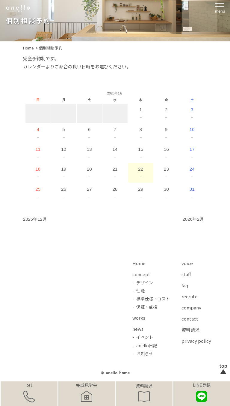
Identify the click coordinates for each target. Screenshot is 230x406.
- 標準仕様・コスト (151, 299)
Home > (31, 48)
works (138, 318)
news (137, 329)
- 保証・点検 (144, 307)
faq (184, 285)
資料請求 (144, 386)
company (191, 307)
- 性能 (138, 291)
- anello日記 (144, 345)
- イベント (142, 337)
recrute (189, 296)
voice (187, 263)
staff (186, 274)
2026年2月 (193, 219)
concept (141, 274)
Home (139, 263)
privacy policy (196, 341)
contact (189, 318)
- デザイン (142, 282)
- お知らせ (142, 354)
